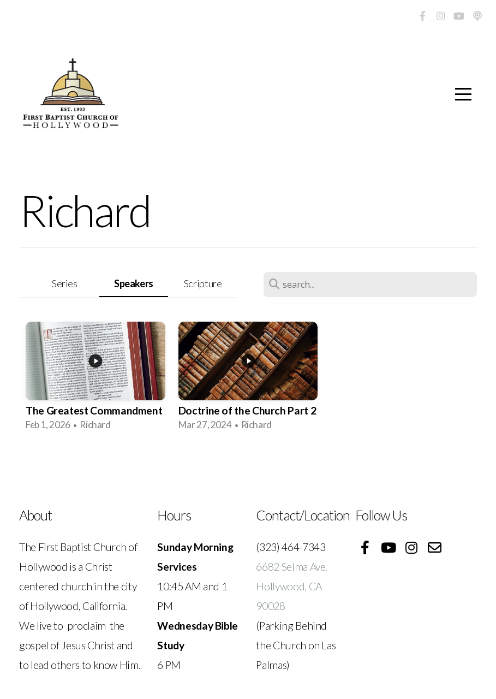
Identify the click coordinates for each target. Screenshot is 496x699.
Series (64, 283)
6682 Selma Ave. (292, 566)
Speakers (133, 283)
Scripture (203, 283)
